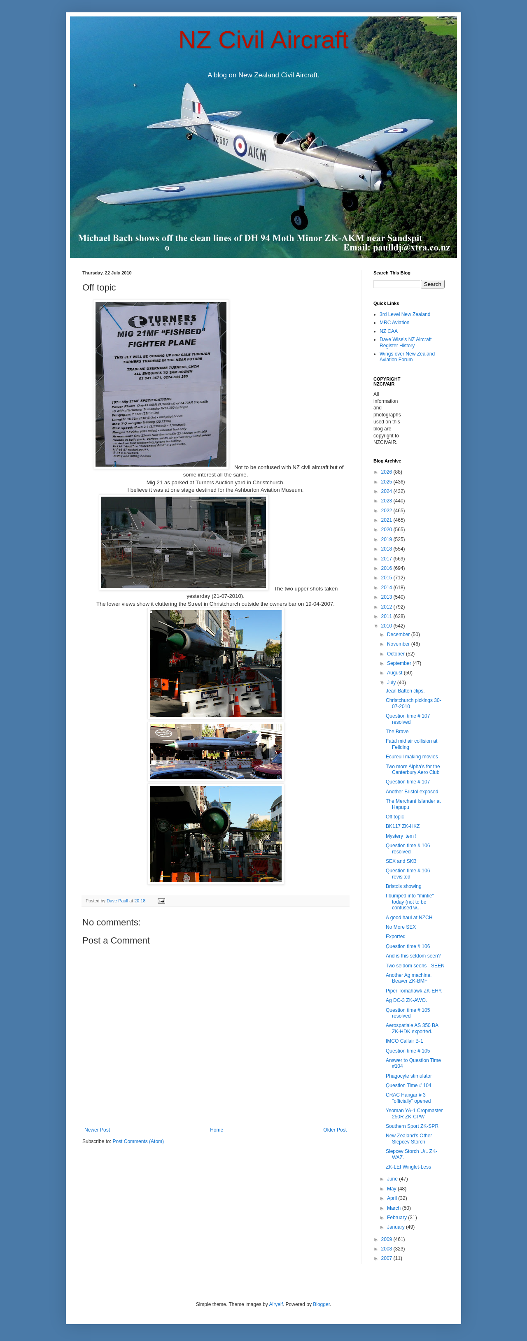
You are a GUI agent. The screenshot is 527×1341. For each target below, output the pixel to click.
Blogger (321, 1304)
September (400, 663)
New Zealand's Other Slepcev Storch (409, 1138)
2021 (387, 520)
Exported (396, 936)
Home (216, 1130)
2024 (387, 491)
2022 (387, 511)
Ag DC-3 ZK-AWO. (406, 1000)
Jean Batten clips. (405, 691)
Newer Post (97, 1130)
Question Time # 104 (408, 1085)
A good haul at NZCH (409, 917)
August (395, 673)
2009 (387, 1239)
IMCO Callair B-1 (404, 1041)
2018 (387, 549)
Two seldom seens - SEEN (415, 966)
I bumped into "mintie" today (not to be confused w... (410, 902)
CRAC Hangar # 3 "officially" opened (408, 1098)
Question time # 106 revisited (408, 873)
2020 (387, 529)
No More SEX (401, 927)
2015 (387, 578)
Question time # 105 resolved (408, 1013)
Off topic (395, 817)
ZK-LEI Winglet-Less (408, 1167)
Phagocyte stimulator (409, 1076)
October (396, 654)
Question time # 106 (408, 946)
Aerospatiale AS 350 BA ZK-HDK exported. (412, 1028)
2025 (387, 482)
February (397, 1217)
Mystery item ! (401, 836)
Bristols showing (404, 886)
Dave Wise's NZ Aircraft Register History (405, 342)
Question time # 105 (408, 1051)
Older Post (335, 1130)
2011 (387, 616)
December (399, 634)
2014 (387, 587)
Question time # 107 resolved (408, 719)
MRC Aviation (394, 322)
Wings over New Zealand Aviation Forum (407, 357)
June (393, 1179)
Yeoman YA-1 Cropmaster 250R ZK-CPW (414, 1113)
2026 (387, 472)
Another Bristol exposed (412, 792)
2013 (387, 597)
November (399, 644)
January (396, 1227)
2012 (387, 607)
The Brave (397, 731)
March (394, 1208)
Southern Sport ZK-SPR (412, 1126)
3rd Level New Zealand (405, 314)
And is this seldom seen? (413, 956)
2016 (387, 568)
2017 (387, 559)
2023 (387, 501)
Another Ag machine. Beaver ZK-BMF (408, 978)
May (392, 1189)
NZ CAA (389, 331)
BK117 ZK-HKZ (403, 826)
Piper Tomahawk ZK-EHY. (414, 991)
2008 (387, 1249)
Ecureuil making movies (412, 757)
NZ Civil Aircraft (263, 39)
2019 (387, 539)
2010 (387, 626)
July (392, 683)
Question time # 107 (408, 782)
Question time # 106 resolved (408, 848)
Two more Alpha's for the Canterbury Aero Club (413, 769)
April (392, 1198)
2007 (387, 1258)
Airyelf (276, 1304)
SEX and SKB (401, 861)
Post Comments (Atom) (138, 1141)
